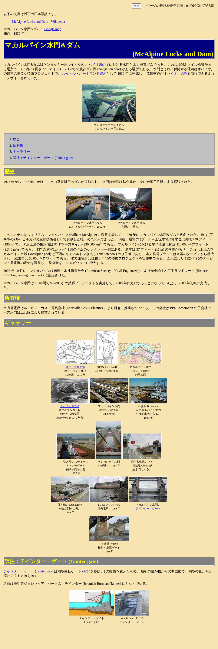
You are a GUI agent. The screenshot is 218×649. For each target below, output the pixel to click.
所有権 (18, 145)
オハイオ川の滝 (97, 64)
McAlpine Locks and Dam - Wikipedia (38, 21)
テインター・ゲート (148, 508)
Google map (52, 29)
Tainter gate (44, 571)
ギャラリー (21, 151)
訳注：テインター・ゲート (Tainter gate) (43, 158)
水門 (86, 571)
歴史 (16, 139)
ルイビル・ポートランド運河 (84, 73)
